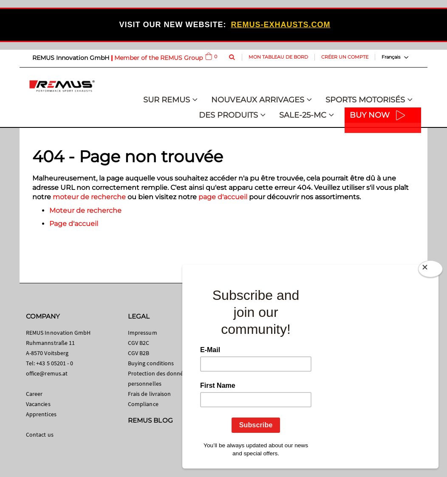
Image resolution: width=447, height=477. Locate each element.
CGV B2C (138, 343)
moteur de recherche (89, 197)
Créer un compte (344, 57)
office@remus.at (47, 373)
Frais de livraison (149, 394)
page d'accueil (222, 197)
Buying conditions (151, 363)
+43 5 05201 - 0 (54, 363)
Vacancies (38, 404)
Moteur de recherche (85, 210)
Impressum (142, 332)
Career (34, 394)
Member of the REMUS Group (158, 58)
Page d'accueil (73, 224)
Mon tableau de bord (278, 57)
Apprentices (41, 414)
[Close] (430, 270)
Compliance (143, 404)
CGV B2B (138, 353)
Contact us (40, 434)
